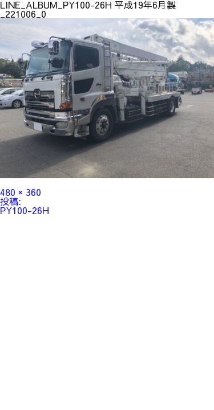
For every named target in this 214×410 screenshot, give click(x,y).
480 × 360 (20, 192)
